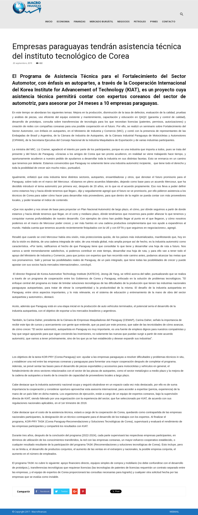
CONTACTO (168, 21)
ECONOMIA (63, 21)
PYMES (154, 21)
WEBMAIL (174, 511)
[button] (181, 14)
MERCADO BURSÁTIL (101, 21)
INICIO (48, 21)
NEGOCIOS (123, 21)
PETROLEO (140, 21)
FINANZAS (79, 21)
